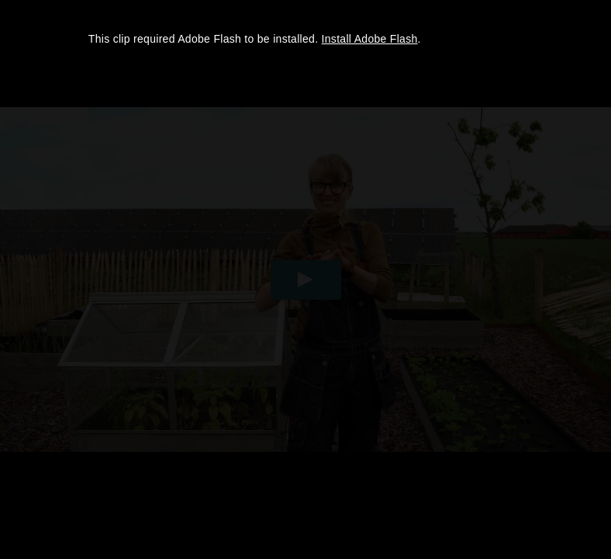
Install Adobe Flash (370, 39)
